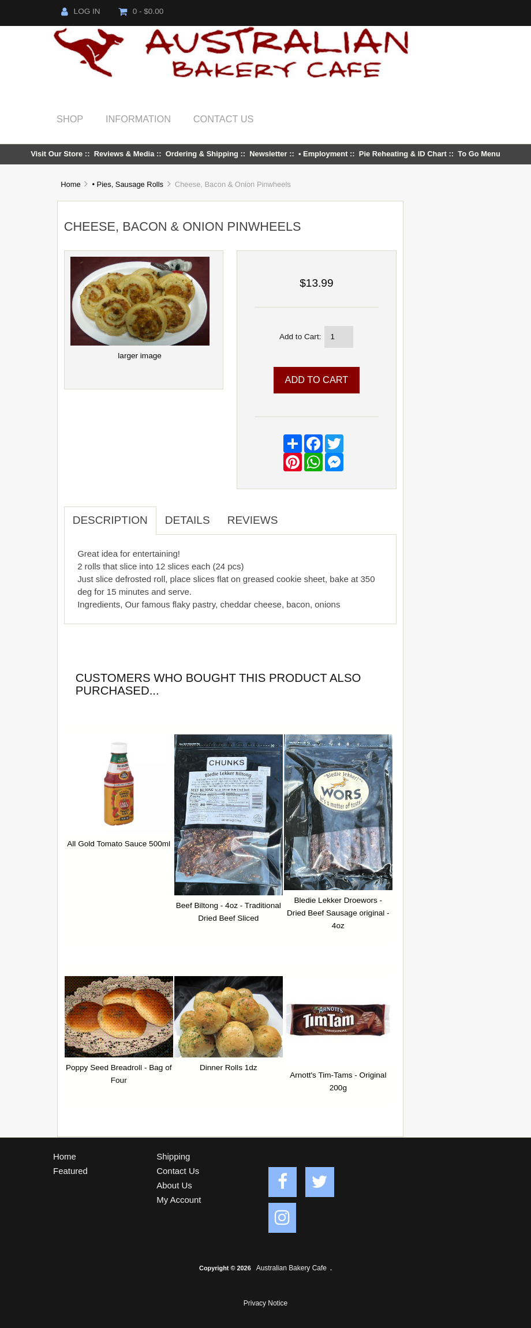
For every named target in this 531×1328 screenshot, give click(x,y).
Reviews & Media (124, 153)
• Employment (323, 153)
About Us (174, 1185)
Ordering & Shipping (202, 153)
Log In (80, 11)
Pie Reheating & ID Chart (403, 153)
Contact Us (223, 119)
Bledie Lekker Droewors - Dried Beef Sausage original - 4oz (338, 913)
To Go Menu (479, 153)
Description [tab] (110, 520)
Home (70, 184)
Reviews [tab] (252, 520)
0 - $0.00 (141, 11)
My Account (178, 1200)
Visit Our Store (57, 153)
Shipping (173, 1156)
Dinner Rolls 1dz (228, 1067)
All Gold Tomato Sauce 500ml (118, 843)
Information (138, 119)
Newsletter (268, 153)
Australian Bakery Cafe (291, 1268)
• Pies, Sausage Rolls (127, 184)
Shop (70, 119)
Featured (70, 1171)
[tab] (295, 514)
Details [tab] (187, 520)
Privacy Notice (265, 1303)
